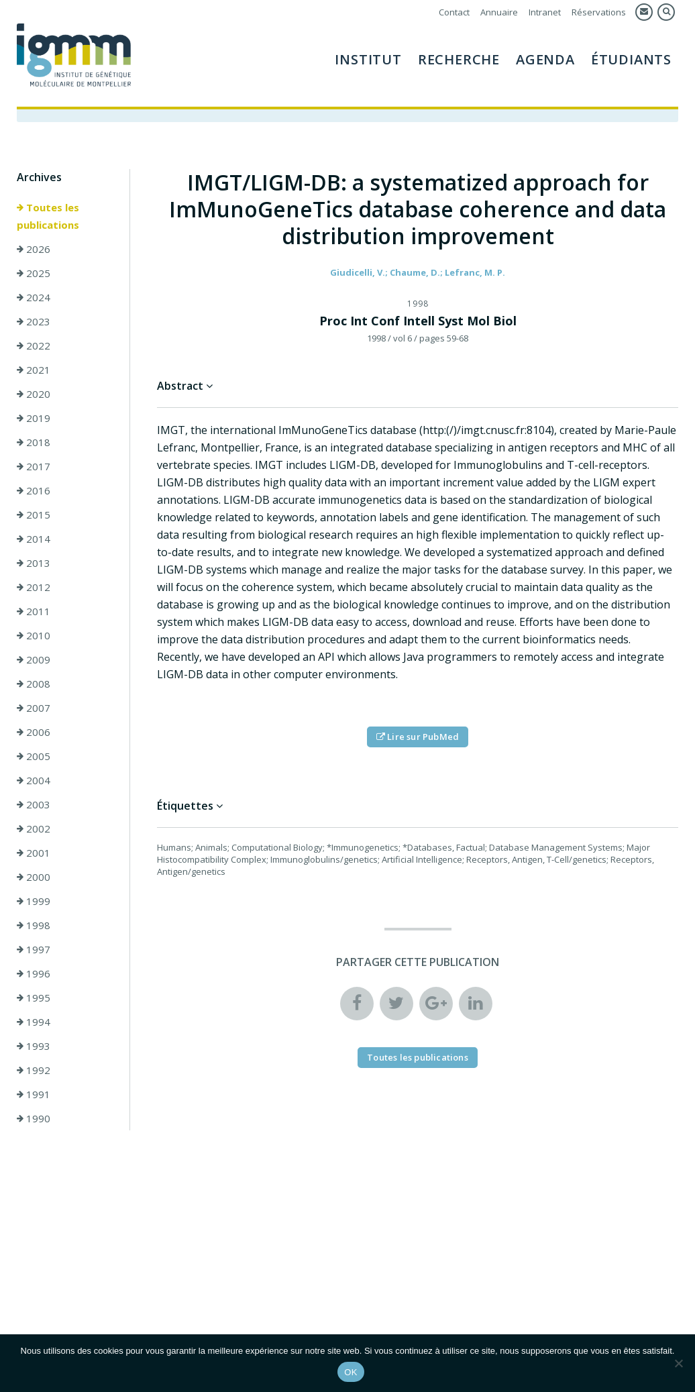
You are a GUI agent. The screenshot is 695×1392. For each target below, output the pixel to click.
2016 (33, 490)
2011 (33, 611)
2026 (33, 249)
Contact (454, 12)
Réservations (599, 12)
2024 (33, 297)
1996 (33, 973)
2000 (33, 877)
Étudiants (631, 59)
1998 (33, 925)
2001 (33, 852)
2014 (33, 538)
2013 (33, 563)
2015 (33, 514)
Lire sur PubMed (417, 737)
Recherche (459, 59)
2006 (33, 732)
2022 (33, 345)
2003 (33, 804)
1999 (33, 901)
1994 (33, 1021)
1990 (33, 1118)
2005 (33, 756)
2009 (33, 659)
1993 (33, 1046)
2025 (33, 273)
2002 (33, 828)
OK (350, 1372)
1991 (33, 1094)
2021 (33, 369)
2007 (33, 707)
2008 (33, 683)
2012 (33, 587)
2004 (33, 780)
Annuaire (499, 12)
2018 (33, 442)
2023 (33, 321)
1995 (33, 997)
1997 (33, 949)
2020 (33, 393)
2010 (33, 635)
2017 (33, 466)
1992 (33, 1070)
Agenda (545, 59)
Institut (368, 59)
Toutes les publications (48, 216)
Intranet (545, 12)
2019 (33, 418)
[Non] (678, 1363)
